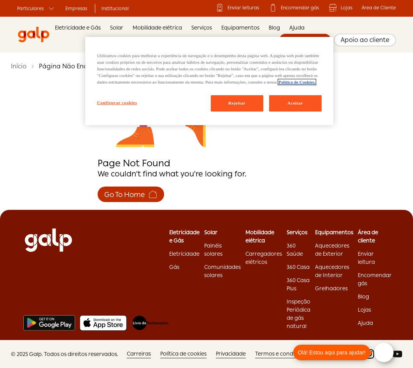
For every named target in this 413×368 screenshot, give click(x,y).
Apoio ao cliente (365, 40)
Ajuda (296, 27)
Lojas (340, 7)
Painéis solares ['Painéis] (213, 249)
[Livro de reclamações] (150, 323)
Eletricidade (184, 253)
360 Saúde (295, 249)
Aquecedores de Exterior (332, 249)
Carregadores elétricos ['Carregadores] (263, 257)
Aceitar (295, 103)
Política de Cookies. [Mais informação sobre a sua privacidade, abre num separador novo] (296, 82)
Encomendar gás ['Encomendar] (293, 7)
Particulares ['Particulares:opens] (36, 8)
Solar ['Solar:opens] (210, 232)
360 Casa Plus (298, 284)
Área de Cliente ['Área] (379, 8)
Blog (274, 27)
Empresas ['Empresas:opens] (76, 8)
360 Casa (298, 266)
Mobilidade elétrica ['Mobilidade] (259, 236)
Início (18, 66)
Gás (174, 266)
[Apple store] (103, 323)
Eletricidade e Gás (78, 27)
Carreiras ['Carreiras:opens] (139, 353)
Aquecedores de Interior (332, 271)
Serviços (201, 27)
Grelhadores (331, 288)
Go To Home (131, 194)
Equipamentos (240, 27)
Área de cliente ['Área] (368, 236)
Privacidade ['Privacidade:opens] (231, 353)
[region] (209, 81)
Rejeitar (236, 103)
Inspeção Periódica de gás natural (298, 314)
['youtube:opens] (397, 354)
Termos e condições (280, 353)
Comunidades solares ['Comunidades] (222, 271)
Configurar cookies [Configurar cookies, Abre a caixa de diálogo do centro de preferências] (117, 102)
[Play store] (49, 323)
